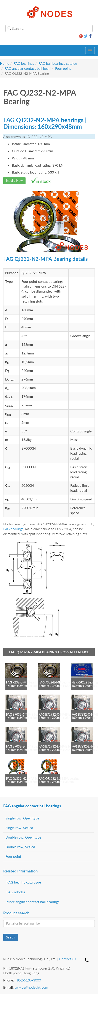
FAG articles (15, 892)
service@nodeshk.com (31, 987)
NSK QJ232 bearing (84, 682)
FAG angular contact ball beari (28, 68)
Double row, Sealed (20, 847)
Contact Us (67, 959)
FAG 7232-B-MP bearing (22, 682)
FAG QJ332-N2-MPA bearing (25, 778)
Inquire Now (14, 180)
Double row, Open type (23, 837)
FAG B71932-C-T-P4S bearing (58, 714)
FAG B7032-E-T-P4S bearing (25, 746)
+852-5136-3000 (28, 980)
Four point (63, 68)
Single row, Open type (22, 818)
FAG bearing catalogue (23, 882)
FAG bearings (24, 63)
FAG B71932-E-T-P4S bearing (58, 746)
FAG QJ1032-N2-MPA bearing (59, 778)
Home (4, 63)
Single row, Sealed (19, 828)
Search (10, 937)
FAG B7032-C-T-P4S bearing (25, 714)
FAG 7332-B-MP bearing (55, 682)
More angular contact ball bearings (32, 902)
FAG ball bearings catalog (58, 63)
